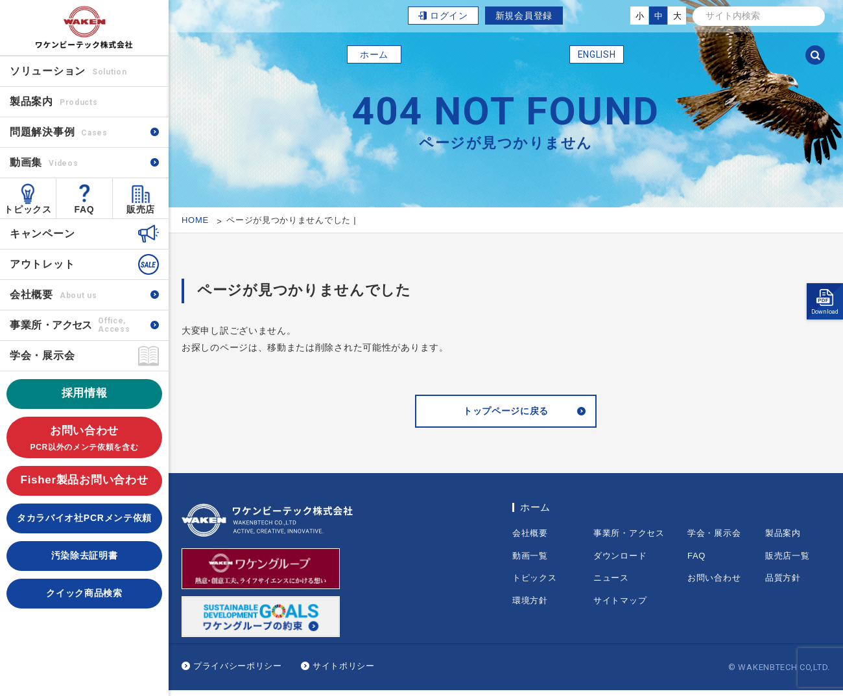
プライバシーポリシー (237, 671)
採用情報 (85, 393)
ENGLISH (597, 54)
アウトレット (42, 264)
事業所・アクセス (629, 539)
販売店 (140, 209)
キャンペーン (42, 233)
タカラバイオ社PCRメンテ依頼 (84, 518)
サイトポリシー (344, 671)
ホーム (374, 54)
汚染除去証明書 (84, 555)
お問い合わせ (84, 439)
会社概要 (53, 294)
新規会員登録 (523, 15)
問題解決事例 (59, 131)
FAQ (85, 209)
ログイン (449, 15)
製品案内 (783, 539)
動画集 (44, 162)
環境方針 (530, 606)
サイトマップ (620, 606)
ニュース (611, 583)
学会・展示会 (42, 355)
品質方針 (783, 583)
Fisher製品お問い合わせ (84, 480)
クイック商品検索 (84, 593)
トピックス (28, 209)
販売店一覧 (787, 561)
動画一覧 (530, 561)
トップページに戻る (505, 414)
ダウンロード (620, 561)
